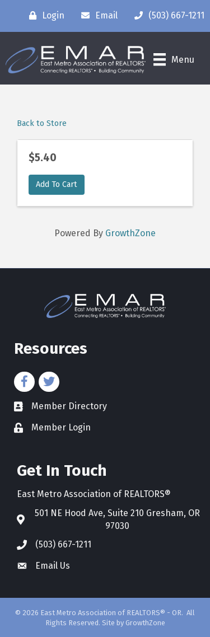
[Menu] (174, 59)
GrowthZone (130, 233)
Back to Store (42, 123)
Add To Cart (56, 184)
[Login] (44, 16)
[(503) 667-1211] (166, 16)
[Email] (97, 16)
